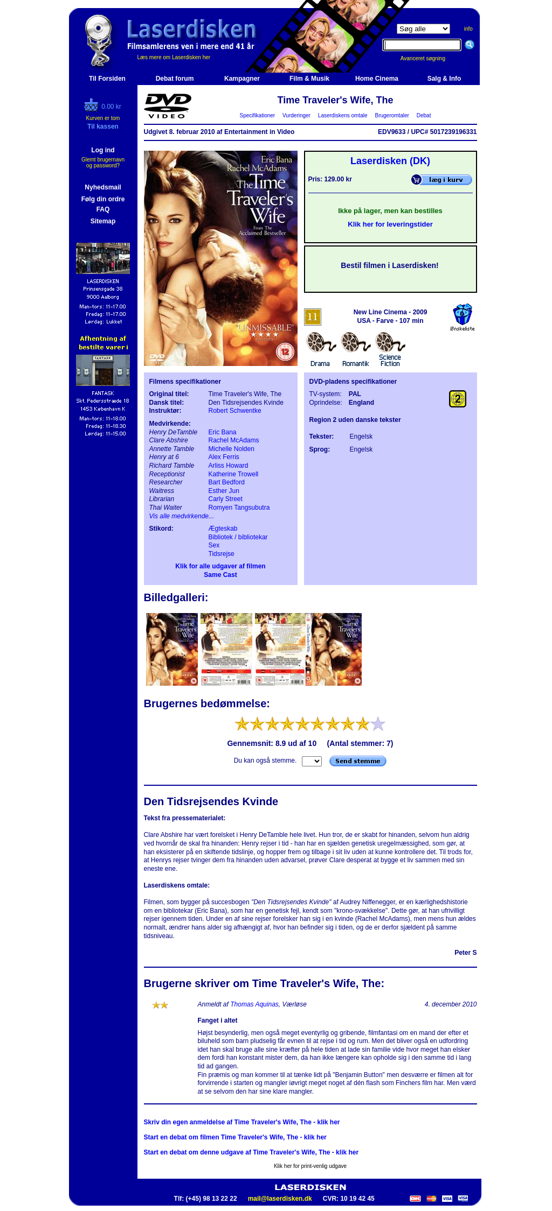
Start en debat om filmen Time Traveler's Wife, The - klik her (235, 1137)
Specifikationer (257, 115)
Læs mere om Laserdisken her (174, 57)
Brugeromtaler (392, 115)
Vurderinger (297, 115)
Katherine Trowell (234, 474)
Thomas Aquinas (254, 1004)
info (468, 29)
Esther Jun (224, 491)
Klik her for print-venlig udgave (310, 1166)
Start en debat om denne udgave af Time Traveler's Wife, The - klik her (251, 1152)
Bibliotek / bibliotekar (238, 537)
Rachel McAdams (234, 440)
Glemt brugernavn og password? (103, 162)
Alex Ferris (224, 457)
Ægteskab (223, 528)
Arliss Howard (229, 465)
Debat (423, 115)
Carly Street (226, 499)
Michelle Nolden (231, 449)
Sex (214, 545)
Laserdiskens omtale (342, 115)
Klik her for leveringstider (390, 224)
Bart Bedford (227, 482)
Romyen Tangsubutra (239, 507)
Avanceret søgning (429, 58)
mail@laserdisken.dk (280, 1198)
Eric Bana (223, 432)
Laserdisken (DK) (390, 161)
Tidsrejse (221, 554)
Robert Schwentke (235, 410)
